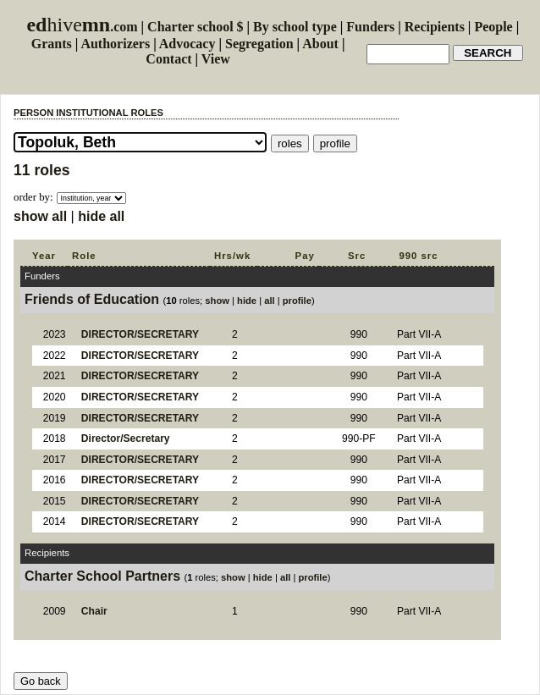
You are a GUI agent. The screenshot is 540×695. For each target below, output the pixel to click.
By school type (295, 26)
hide (246, 300)
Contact (168, 59)
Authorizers (115, 43)
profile (297, 300)
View (215, 59)
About (320, 43)
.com (81, 26)
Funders (370, 26)
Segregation (259, 43)
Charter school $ (195, 26)
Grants (51, 43)
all (269, 300)
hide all (101, 216)
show (217, 300)
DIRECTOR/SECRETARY (140, 334)
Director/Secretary (125, 438)
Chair (94, 611)
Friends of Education (92, 299)
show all (40, 216)
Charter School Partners (102, 576)
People (493, 26)
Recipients (435, 26)
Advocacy (187, 43)
